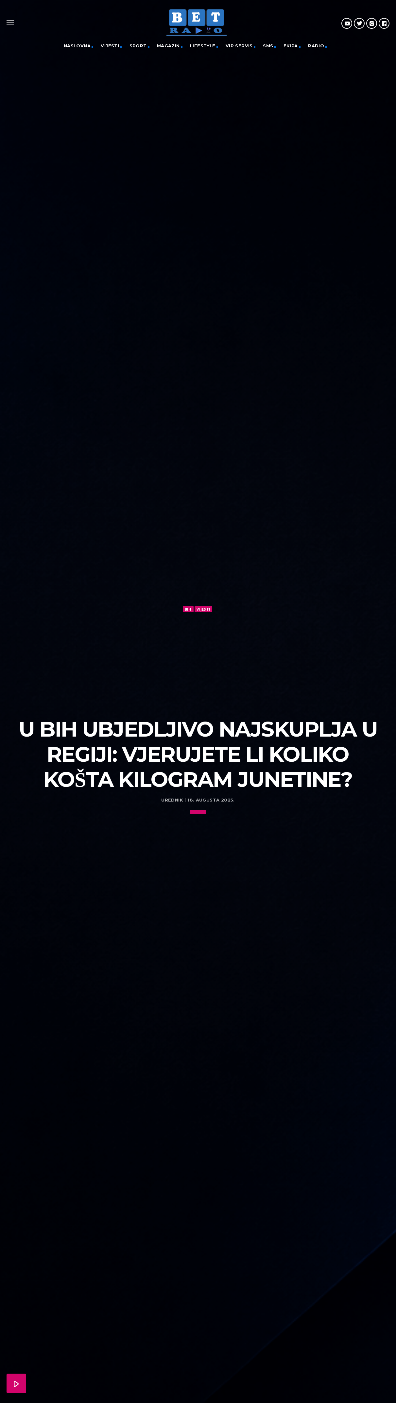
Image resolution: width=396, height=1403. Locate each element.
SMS (268, 45)
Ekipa (291, 45)
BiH (188, 609)
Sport (138, 45)
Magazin (168, 45)
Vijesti (110, 45)
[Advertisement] (198, 662)
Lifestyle (202, 45)
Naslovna (77, 45)
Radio (316, 45)
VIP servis (239, 45)
